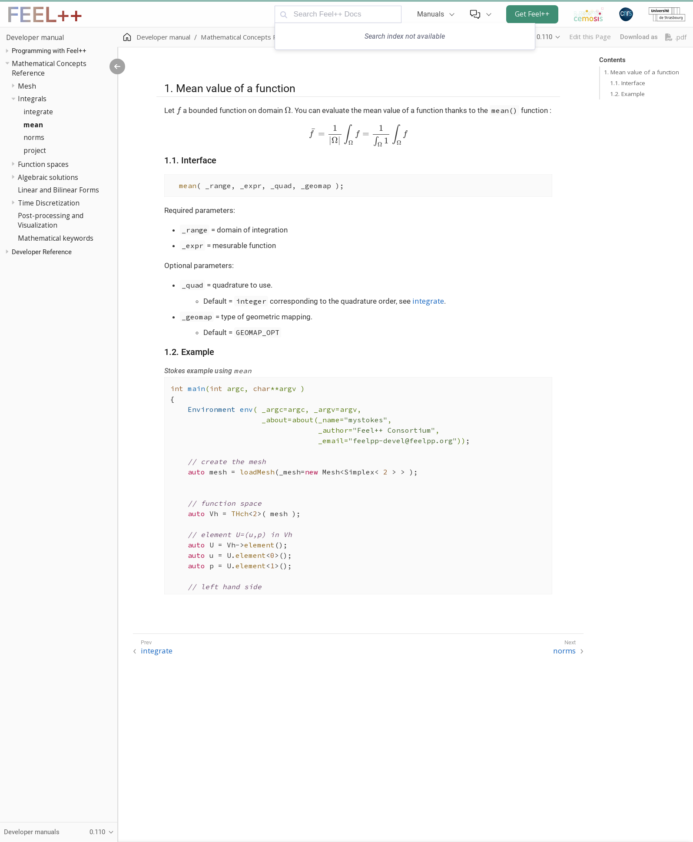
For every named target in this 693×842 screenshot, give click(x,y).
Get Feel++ (532, 14)
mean (33, 124)
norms (33, 137)
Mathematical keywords (55, 238)
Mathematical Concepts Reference (49, 68)
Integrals (32, 98)
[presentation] (178, 111)
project (34, 150)
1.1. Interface (627, 83)
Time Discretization (49, 203)
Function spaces (43, 164)
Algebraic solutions (48, 177)
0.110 (544, 37)
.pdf (675, 37)
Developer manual (35, 37)
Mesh (27, 86)
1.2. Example (627, 94)
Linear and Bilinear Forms (58, 190)
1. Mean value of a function (641, 72)
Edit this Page (590, 36)
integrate (38, 111)
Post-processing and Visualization (50, 220)
